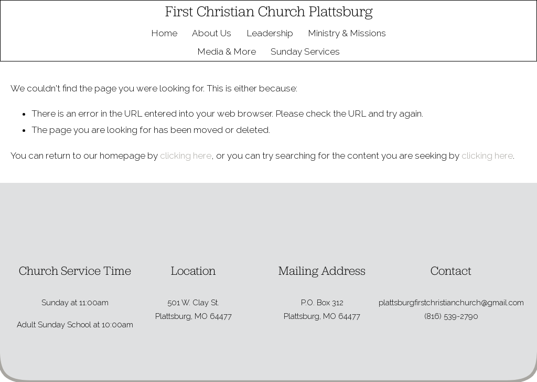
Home (164, 33)
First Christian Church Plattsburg (268, 10)
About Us (211, 33)
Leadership (269, 33)
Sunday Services (305, 51)
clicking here (185, 155)
